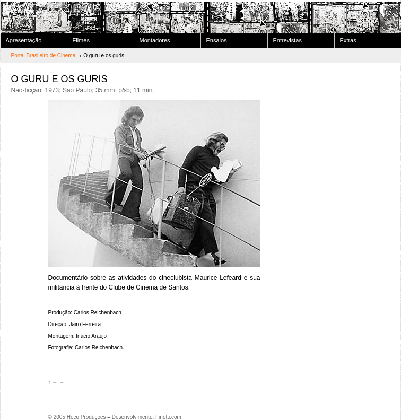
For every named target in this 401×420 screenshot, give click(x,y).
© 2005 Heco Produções (77, 417)
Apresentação (24, 40)
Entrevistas (287, 40)
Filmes (81, 40)
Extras (348, 40)
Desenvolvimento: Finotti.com (146, 417)
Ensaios (216, 40)
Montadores (155, 40)
